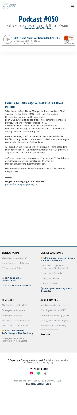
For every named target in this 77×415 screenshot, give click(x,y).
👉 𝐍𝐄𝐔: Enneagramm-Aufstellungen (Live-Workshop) (18, 331)
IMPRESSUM (20, 381)
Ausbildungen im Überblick (53, 305)
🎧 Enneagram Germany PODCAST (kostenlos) (57, 289)
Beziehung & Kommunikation (16, 320)
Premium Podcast (48, 283)
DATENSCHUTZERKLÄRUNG (41, 381)
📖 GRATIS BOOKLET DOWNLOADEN (12, 279)
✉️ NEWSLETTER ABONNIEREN (16, 285)
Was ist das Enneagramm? (14, 258)
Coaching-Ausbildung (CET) (53, 310)
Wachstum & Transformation (15, 325)
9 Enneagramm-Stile (11, 268)
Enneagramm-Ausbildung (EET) (55, 320)
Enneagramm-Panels (50, 278)
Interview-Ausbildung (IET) (53, 325)
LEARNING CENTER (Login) (39, 384)
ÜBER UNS (45, 334)
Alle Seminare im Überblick (15, 305)
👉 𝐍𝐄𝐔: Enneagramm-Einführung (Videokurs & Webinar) (57, 259)
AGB (59, 381)
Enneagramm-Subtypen (13, 310)
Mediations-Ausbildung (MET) (54, 315)
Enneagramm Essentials (51, 273)
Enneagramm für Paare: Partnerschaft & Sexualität (14, 339)
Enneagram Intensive (12, 315)
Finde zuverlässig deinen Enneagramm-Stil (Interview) (54, 266)
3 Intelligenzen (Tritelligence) (16, 263)
